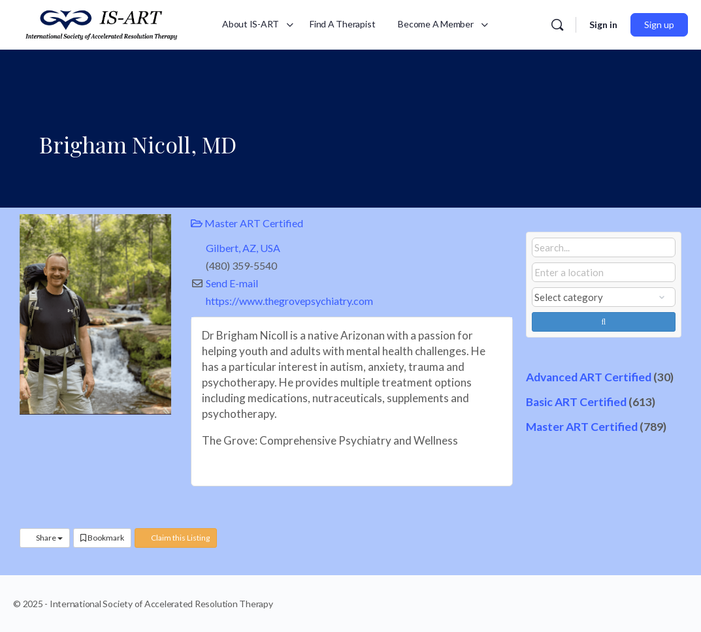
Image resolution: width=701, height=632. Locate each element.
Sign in (603, 24)
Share (45, 538)
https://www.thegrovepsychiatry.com (289, 300)
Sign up (659, 24)
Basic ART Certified (576, 402)
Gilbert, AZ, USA (243, 248)
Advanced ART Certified (588, 377)
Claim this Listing (176, 538)
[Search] (557, 25)
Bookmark (102, 538)
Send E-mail (232, 283)
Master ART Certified (247, 223)
